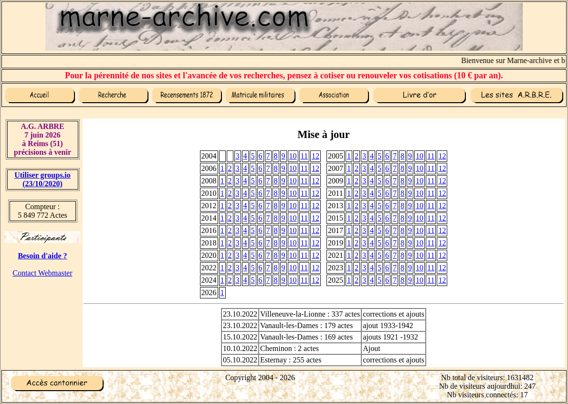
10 (293, 156)
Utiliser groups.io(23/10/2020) (42, 179)
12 (315, 156)
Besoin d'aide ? (42, 256)
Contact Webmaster (42, 273)
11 (304, 156)
